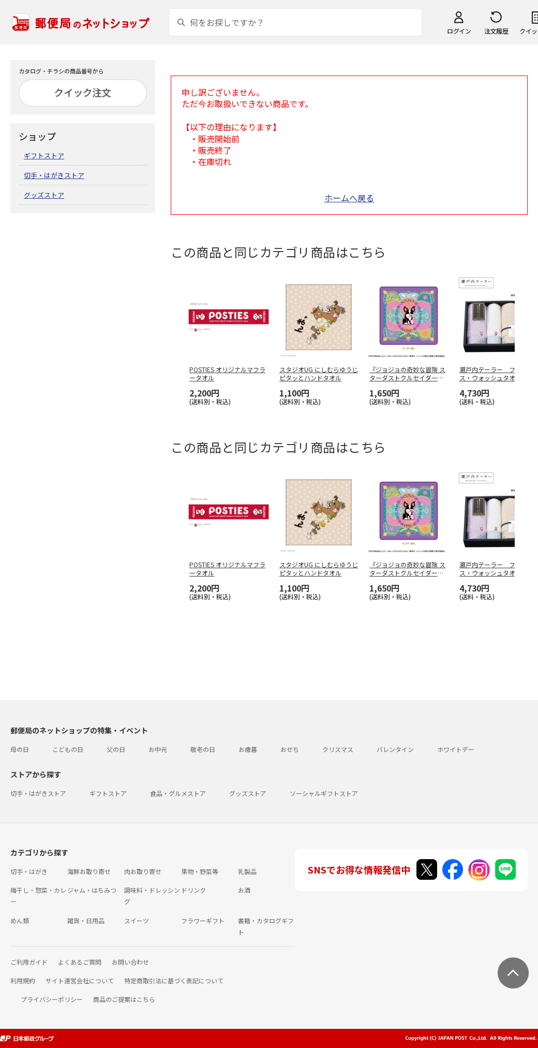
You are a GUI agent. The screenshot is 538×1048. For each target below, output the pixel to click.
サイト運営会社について (80, 980)
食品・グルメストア (178, 793)
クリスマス (337, 749)
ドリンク (193, 889)
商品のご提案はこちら (124, 999)
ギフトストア (44, 155)
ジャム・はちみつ (91, 889)
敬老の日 (202, 749)
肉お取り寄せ (142, 871)
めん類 (19, 920)
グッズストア (44, 195)
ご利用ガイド (29, 961)
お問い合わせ (130, 961)
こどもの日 (67, 749)
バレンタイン (395, 749)
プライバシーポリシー (52, 999)
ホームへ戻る (349, 197)
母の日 (19, 749)
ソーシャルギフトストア (324, 793)
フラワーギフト (203, 920)
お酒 (244, 889)
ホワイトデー (455, 749)
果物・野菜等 (199, 871)
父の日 (116, 749)
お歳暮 (247, 749)
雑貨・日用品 (85, 920)
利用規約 (22, 980)
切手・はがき (29, 871)
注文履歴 (496, 30)
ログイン (459, 30)
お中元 (157, 749)
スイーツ (136, 920)
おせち (289, 749)
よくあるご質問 (79, 961)
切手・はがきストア (54, 175)
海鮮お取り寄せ (89, 871)
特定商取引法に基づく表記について (173, 980)
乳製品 (247, 871)
